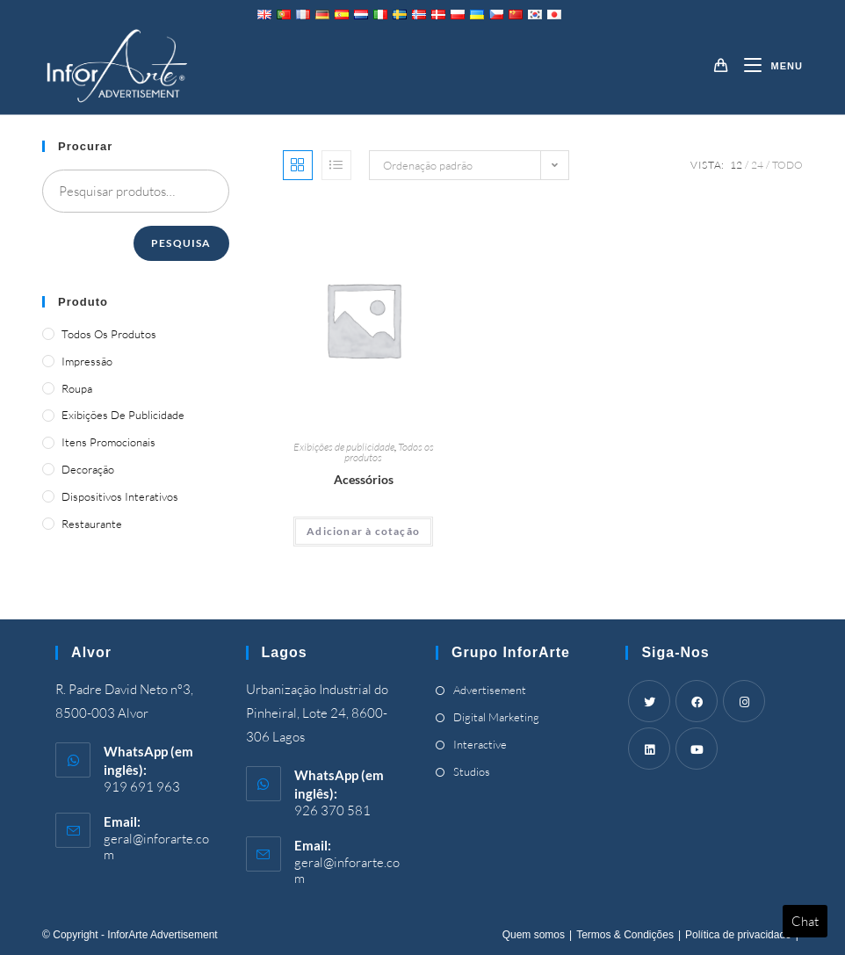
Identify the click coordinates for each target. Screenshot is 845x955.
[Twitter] (649, 701)
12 (736, 164)
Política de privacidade (738, 935)
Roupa (76, 388)
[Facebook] (696, 701)
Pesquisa (181, 243)
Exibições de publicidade (343, 446)
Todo (787, 164)
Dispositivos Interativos (119, 496)
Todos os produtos (108, 334)
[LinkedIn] (649, 748)
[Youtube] (696, 748)
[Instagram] (744, 701)
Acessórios (364, 479)
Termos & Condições (625, 935)
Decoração (87, 469)
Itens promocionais (108, 442)
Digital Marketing (496, 717)
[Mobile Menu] (766, 66)
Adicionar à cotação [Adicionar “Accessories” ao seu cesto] (363, 531)
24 (757, 164)
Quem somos (533, 935)
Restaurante (91, 524)
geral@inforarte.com (156, 846)
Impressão (86, 361)
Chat (805, 921)
